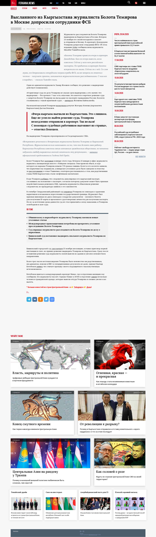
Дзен (89, 288)
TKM (70, 3)
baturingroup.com (93, 534)
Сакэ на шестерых (55, 493)
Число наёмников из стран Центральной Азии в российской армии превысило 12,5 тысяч (128, 42)
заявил (39, 267)
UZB (77, 3)
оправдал (68, 192)
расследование (36, 171)
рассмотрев (57, 249)
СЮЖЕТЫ (56, 8)
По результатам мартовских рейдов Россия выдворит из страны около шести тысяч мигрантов (129, 86)
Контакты (15, 531)
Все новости (140, 156)
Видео (35, 8)
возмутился (61, 105)
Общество (40, 29)
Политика (48, 29)
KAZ (51, 3)
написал (94, 152)
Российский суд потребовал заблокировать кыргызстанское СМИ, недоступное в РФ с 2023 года (129, 134)
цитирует (69, 100)
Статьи (25, 8)
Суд (24, 29)
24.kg (75, 47)
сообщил (44, 179)
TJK (64, 3)
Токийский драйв (20, 493)
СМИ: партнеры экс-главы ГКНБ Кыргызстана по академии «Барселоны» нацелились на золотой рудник (127, 70)
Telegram (78, 288)
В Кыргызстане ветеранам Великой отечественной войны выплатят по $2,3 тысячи (129, 53)
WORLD (85, 3)
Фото (45, 8)
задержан (49, 161)
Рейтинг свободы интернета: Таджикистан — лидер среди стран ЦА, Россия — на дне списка (129, 149)
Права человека (31, 29)
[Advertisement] (78, 321)
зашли (94, 277)
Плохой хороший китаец (127, 493)
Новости (14, 8)
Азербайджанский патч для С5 (92, 494)
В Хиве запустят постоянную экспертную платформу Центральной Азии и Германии (127, 119)
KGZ (57, 3)
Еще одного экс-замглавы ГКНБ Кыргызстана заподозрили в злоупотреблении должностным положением (128, 103)
